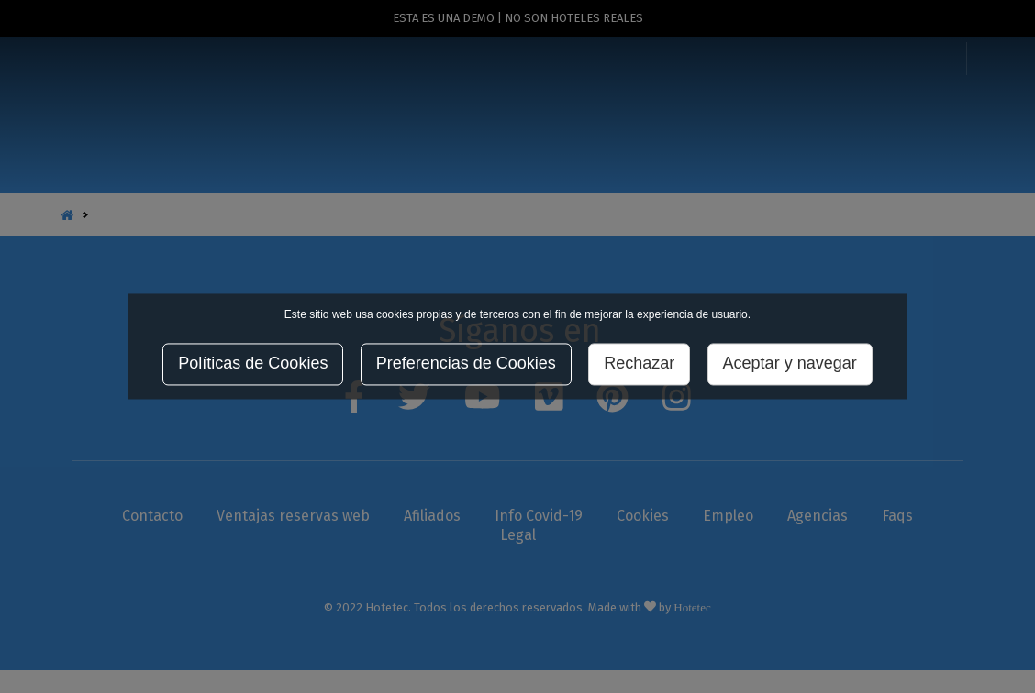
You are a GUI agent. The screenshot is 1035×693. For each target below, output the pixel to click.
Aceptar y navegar (790, 364)
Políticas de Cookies (253, 364)
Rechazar (639, 364)
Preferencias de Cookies (466, 364)
